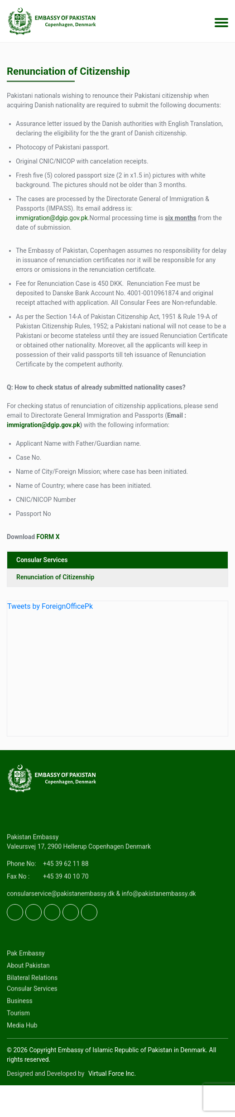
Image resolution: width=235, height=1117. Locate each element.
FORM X (48, 536)
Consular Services (42, 559)
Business (20, 1036)
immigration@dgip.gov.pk (52, 217)
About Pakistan (28, 1001)
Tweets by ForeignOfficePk (50, 606)
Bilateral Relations (32, 1013)
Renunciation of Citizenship (55, 577)
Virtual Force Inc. (112, 1073)
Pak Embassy (26, 989)
